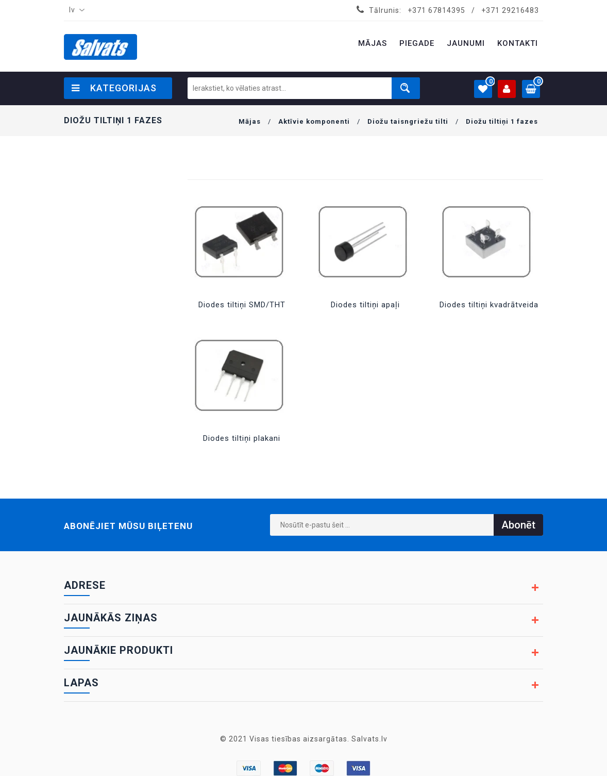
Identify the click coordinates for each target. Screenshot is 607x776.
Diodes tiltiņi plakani (241, 438)
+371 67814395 (436, 10)
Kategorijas (114, 87)
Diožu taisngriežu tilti (407, 121)
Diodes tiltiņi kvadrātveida (489, 304)
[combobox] (75, 10)
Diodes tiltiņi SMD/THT (241, 304)
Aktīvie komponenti (314, 121)
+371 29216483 (510, 10)
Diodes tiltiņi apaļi (365, 304)
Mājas (250, 121)
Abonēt (518, 525)
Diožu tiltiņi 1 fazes (502, 121)
